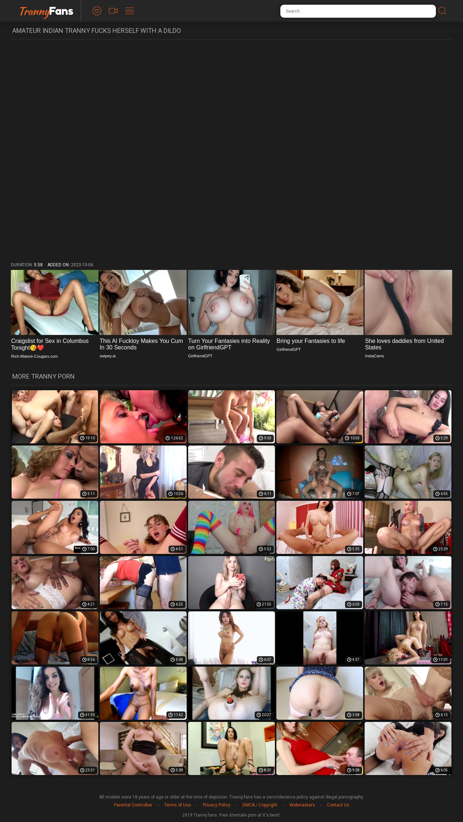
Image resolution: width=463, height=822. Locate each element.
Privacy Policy (216, 805)
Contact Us (338, 805)
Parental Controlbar (133, 805)
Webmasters (302, 805)
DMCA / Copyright (259, 805)
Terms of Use (177, 805)
